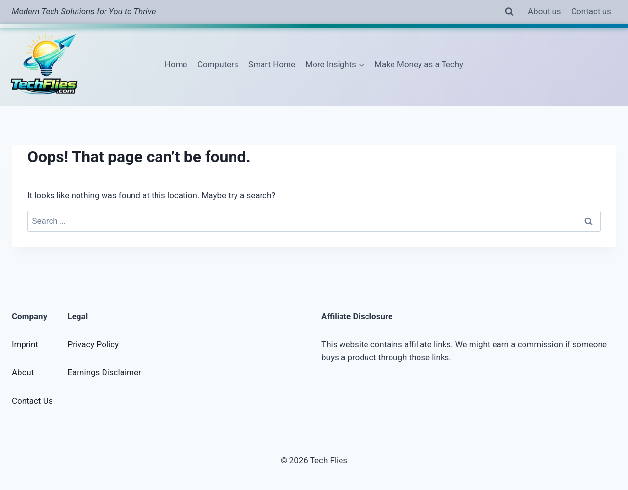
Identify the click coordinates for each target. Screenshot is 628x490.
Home (176, 64)
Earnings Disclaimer (104, 372)
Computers (217, 64)
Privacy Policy (93, 344)
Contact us (591, 11)
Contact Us (32, 401)
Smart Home (271, 64)
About (23, 372)
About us (544, 11)
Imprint (25, 344)
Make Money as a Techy (418, 64)
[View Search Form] (509, 12)
